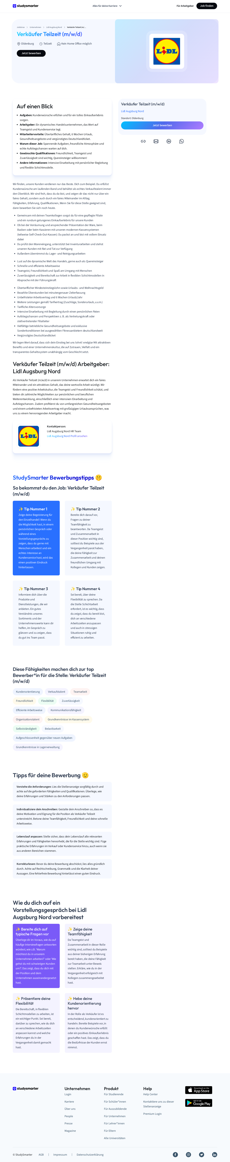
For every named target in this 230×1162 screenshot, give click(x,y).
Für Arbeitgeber (185, 6)
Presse (69, 1123)
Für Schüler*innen (115, 1102)
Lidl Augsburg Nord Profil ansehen (67, 436)
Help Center (150, 1094)
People (69, 1116)
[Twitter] (201, 1154)
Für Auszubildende (115, 1109)
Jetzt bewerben (31, 53)
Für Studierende (113, 1094)
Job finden (206, 6)
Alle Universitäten (114, 1138)
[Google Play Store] (198, 1103)
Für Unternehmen (115, 1116)
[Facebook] (175, 1154)
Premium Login (152, 1114)
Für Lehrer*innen (114, 1123)
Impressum (60, 1155)
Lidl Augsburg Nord (132, 111)
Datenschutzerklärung (90, 1155)
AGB (41, 1155)
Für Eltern (110, 1131)
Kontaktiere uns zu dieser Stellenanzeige (158, 1104)
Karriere (69, 1102)
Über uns (70, 1109)
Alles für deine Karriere (107, 6)
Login (68, 1094)
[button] (143, 141)
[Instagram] (188, 1154)
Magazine (70, 1131)
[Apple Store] (198, 1090)
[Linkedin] (214, 1154)
